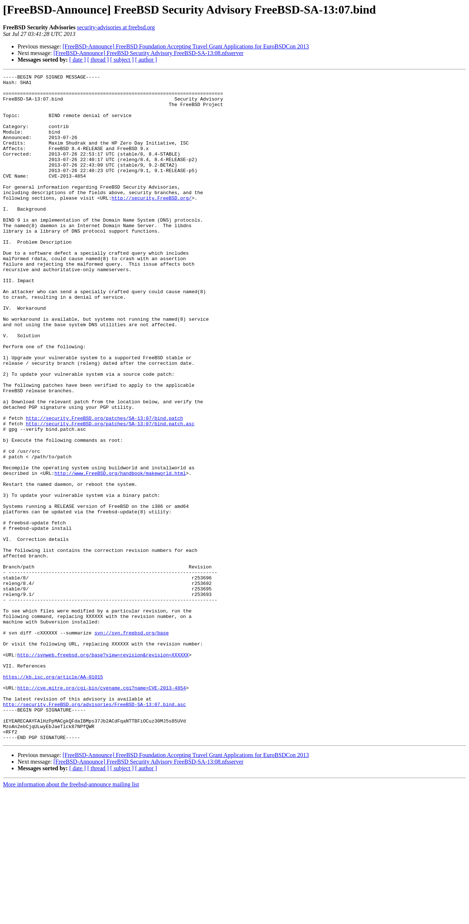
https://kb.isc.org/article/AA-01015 (53, 797)
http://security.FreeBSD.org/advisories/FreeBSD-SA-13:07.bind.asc (94, 830)
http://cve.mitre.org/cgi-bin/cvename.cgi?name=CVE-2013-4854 (101, 811)
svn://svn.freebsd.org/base (132, 745)
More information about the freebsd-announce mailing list (71, 917)
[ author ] (146, 60)
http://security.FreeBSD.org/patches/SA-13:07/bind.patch (104, 487)
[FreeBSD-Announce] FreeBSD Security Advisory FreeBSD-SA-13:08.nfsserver (148, 53)
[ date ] (77, 60)
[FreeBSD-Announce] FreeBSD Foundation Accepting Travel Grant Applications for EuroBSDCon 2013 (186, 46)
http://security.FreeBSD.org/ (151, 223)
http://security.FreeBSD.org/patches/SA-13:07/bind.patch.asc (110, 494)
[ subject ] (122, 60)
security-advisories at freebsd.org (116, 27)
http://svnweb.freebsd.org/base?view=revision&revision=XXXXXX (103, 771)
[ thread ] (98, 60)
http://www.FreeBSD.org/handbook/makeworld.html (120, 553)
